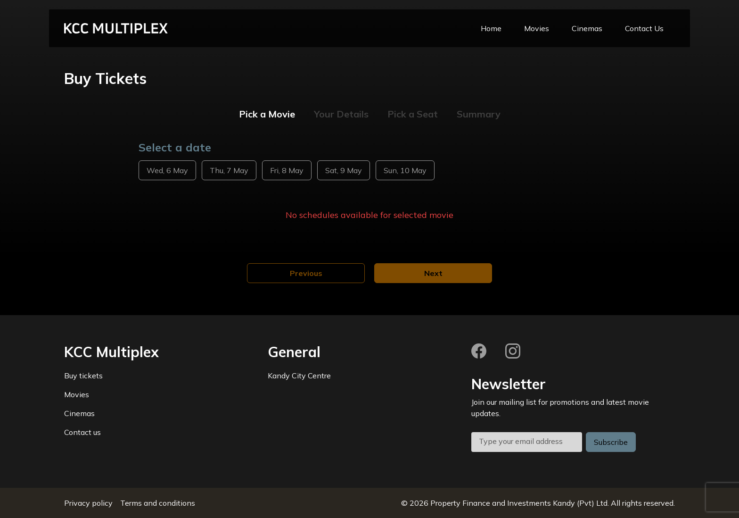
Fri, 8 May (287, 170)
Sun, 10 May (405, 170)
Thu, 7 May (229, 170)
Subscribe (611, 442)
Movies (536, 28)
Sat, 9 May (343, 170)
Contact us (82, 432)
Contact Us (644, 28)
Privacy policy (88, 503)
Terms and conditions (157, 503)
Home (491, 28)
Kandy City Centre (299, 375)
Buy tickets (83, 375)
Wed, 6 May (167, 170)
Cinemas (587, 28)
